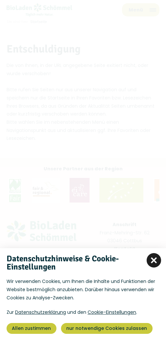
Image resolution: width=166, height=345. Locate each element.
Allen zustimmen (31, 328)
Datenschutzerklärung (40, 312)
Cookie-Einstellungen (112, 312)
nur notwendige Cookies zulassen (106, 328)
